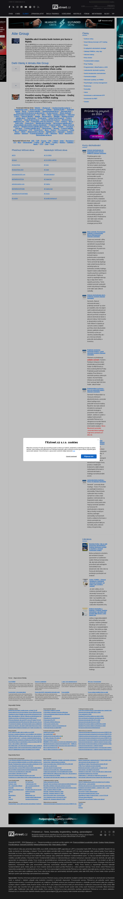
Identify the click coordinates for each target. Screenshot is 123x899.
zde (74, 451)
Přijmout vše (88, 456)
